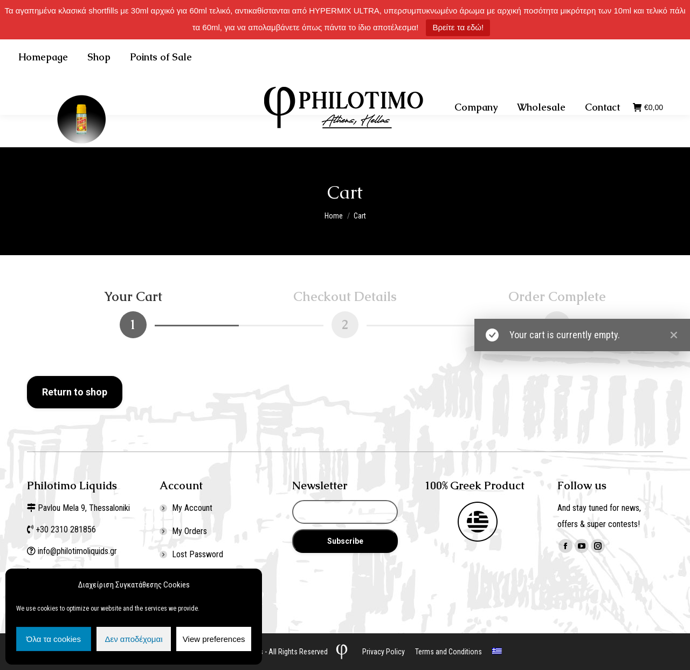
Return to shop (74, 392)
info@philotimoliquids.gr (78, 551)
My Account (192, 508)
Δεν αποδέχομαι (133, 639)
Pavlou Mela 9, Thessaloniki (84, 508)
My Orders (189, 531)
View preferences (214, 639)
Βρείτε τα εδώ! (458, 27)
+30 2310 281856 (130, 55)
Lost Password (197, 554)
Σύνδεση (581, 55)
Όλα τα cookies (53, 639)
